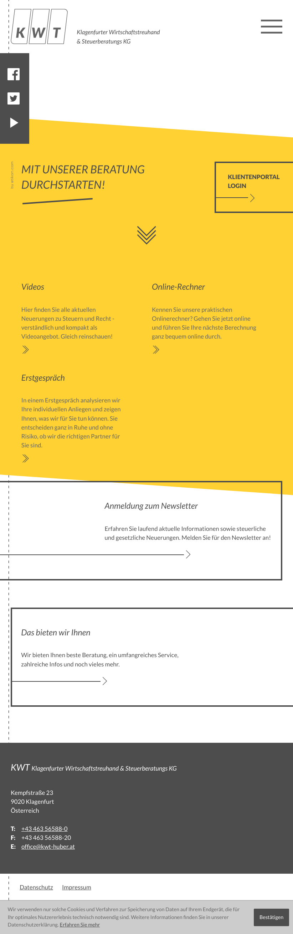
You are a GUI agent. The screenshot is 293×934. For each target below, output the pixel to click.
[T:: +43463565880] (44, 828)
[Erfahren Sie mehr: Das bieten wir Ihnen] (104, 657)
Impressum (76, 887)
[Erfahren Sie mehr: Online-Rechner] (205, 317)
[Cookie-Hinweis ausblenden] (271, 917)
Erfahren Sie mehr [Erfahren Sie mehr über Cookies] (80, 925)
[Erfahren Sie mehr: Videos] (74, 317)
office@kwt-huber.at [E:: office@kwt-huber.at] (48, 846)
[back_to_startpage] (86, 26)
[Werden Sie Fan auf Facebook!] (13, 74)
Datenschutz (36, 887)
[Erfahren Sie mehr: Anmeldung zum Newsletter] (188, 530)
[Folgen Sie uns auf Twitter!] (13, 98)
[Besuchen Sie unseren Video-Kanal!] (13, 123)
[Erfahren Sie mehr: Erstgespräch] (74, 417)
